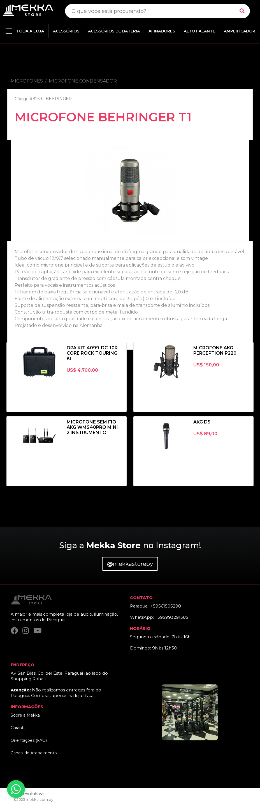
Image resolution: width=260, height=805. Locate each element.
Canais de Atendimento (34, 752)
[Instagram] (25, 631)
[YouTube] (37, 631)
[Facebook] (14, 631)
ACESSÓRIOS (66, 31)
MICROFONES (27, 81)
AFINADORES (161, 31)
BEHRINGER (59, 98)
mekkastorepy (130, 564)
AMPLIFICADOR (239, 31)
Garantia (19, 727)
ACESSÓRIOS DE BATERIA (114, 31)
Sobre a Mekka (25, 715)
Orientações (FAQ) (29, 740)
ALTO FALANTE (199, 31)
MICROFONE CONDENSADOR (83, 81)
